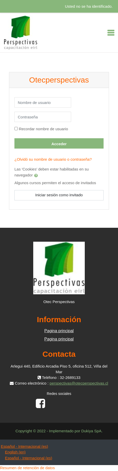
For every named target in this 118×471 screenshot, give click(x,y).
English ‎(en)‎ (15, 452)
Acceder (58, 144)
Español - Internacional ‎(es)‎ (24, 446)
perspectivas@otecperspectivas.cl (79, 383)
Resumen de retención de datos (27, 468)
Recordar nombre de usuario (43, 129)
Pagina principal (59, 331)
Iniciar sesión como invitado (59, 195)
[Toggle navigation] (110, 33)
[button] (37, 175)
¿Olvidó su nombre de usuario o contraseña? (53, 159)
